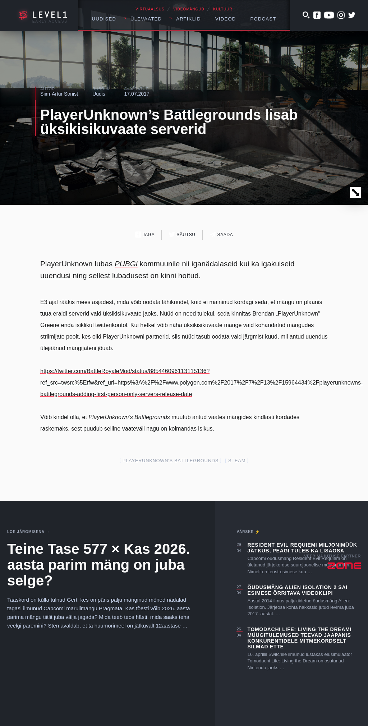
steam (236, 460)
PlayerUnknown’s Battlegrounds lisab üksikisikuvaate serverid (169, 122)
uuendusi (55, 275)
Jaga (145, 234)
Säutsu (182, 234)
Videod (225, 19)
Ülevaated (146, 19)
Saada (221, 234)
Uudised (104, 19)
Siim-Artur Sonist (59, 94)
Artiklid (188, 19)
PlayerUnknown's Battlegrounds (170, 460)
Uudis (98, 94)
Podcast (263, 19)
